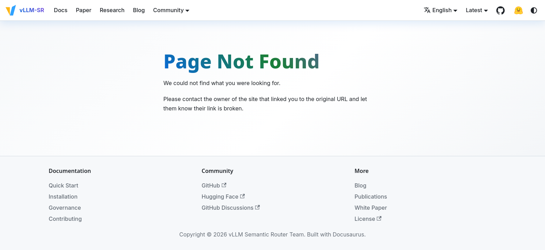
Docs (60, 10)
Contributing (65, 218)
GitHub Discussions (231, 207)
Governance (65, 207)
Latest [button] (474, 10)
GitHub (214, 185)
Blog (139, 10)
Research (112, 10)
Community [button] (168, 10)
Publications (371, 196)
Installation (63, 196)
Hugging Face (223, 196)
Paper (83, 10)
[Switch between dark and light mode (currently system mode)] (533, 10)
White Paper (371, 207)
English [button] (438, 10)
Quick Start (63, 185)
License (368, 218)
